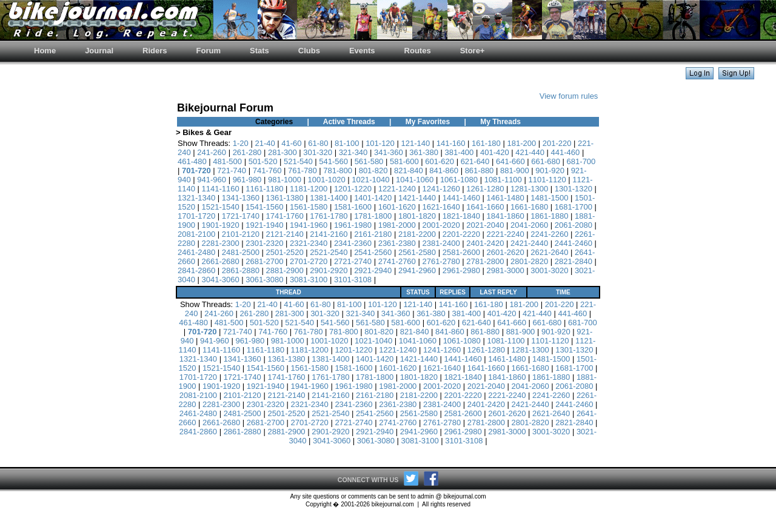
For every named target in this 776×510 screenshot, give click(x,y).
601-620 (439, 161)
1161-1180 (264, 188)
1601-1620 (397, 206)
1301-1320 (573, 188)
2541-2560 (373, 252)
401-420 (494, 152)
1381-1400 (328, 197)
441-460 (565, 152)
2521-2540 (328, 252)
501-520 (263, 161)
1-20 (241, 143)
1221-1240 (397, 188)
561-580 (369, 161)
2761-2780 (441, 261)
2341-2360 (353, 243)
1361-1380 (285, 197)
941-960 (211, 179)
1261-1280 (485, 188)
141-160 (451, 143)
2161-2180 (373, 234)
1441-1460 (461, 197)
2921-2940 (373, 270)
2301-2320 (264, 243)
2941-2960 (417, 270)
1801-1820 (417, 215)
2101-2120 (240, 234)
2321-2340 (308, 243)
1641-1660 (485, 206)
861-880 (479, 170)
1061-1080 (459, 179)
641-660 (510, 161)
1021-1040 (370, 179)
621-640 (475, 161)
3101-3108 (353, 279)
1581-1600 (353, 206)
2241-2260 (549, 234)
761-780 (302, 170)
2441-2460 (573, 243)
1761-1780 (328, 215)
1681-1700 (573, 206)
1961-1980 (353, 225)
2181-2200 (417, 234)
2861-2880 (240, 270)
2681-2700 (264, 261)
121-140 (415, 143)
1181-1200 (308, 188)
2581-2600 (461, 252)
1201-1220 (353, 188)
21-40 (265, 143)
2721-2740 (353, 261)
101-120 (380, 143)
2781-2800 (485, 261)
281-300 (282, 152)
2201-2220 (461, 234)
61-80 (318, 143)
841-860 (443, 170)
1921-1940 (264, 225)
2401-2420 (485, 243)
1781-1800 (373, 215)
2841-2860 (196, 270)
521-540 (298, 161)
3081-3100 (308, 279)
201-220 (557, 143)
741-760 (267, 170)
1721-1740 (240, 215)
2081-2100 (196, 234)
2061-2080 (573, 225)
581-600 (404, 161)
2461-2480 (196, 252)
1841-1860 (505, 215)
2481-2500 (240, 252)
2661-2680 (220, 261)
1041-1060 (414, 179)
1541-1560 (264, 206)
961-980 (247, 179)
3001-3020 (549, 270)
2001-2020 (441, 225)
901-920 (549, 170)
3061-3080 (264, 279)
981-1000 (284, 179)
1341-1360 (240, 197)
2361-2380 (397, 243)
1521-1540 (220, 206)
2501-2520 (285, 252)
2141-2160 (328, 234)
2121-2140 (285, 234)
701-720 (196, 170)
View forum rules (569, 96)
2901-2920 (328, 270)
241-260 (211, 152)
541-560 (333, 161)
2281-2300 (220, 243)
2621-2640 (549, 252)
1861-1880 (549, 215)
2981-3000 (505, 270)
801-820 (373, 170)
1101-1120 (547, 179)
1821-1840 (461, 215)
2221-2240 (505, 234)
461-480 (192, 161)
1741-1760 (285, 215)
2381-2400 (441, 243)
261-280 (247, 152)
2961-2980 (461, 270)
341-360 (388, 152)
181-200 (521, 143)
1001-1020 (327, 179)
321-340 (353, 152)
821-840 (408, 170)
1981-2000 (397, 225)
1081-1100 (503, 179)
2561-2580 (417, 252)
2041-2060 (529, 225)
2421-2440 (529, 243)
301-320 (317, 152)
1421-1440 (417, 197)
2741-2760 (397, 261)
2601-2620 (505, 252)
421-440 (529, 152)
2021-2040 (485, 225)
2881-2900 (285, 270)
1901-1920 (220, 225)
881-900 (514, 170)
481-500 (227, 161)
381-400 (459, 152)
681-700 (581, 161)
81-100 (347, 143)
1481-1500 (549, 197)
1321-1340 (196, 197)
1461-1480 (505, 197)
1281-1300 (529, 188)
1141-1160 (220, 188)
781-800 (337, 170)
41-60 (291, 143)
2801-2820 (529, 261)
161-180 (486, 143)
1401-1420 (373, 197)
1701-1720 (196, 215)
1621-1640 (441, 206)
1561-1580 (308, 206)
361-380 (423, 152)
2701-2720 (308, 261)
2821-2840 (573, 261)
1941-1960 (308, 225)
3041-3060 (220, 279)
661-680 (545, 161)
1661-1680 (529, 206)
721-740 (231, 170)
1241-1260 (441, 188)
